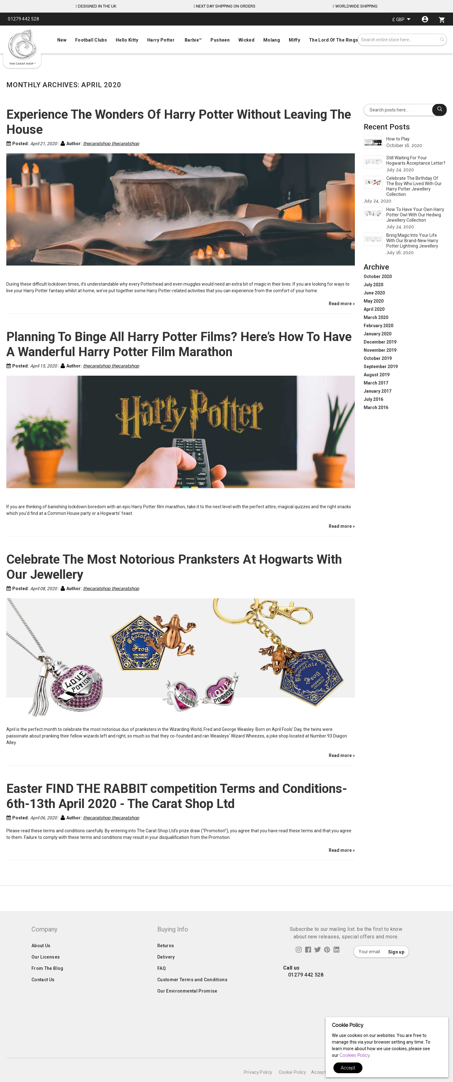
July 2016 (373, 399)
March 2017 (376, 382)
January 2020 (377, 333)
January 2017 (377, 391)
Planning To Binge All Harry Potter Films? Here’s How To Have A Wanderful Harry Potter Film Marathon (179, 344)
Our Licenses (45, 969)
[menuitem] (226, 39)
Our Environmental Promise (187, 1003)
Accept (348, 1067)
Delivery (166, 969)
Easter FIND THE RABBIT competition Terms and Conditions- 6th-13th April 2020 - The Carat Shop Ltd (176, 796)
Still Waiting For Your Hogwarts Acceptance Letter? (415, 160)
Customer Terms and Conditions (192, 992)
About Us (41, 958)
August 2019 (376, 374)
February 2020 (378, 325)
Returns (165, 958)
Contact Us (43, 992)
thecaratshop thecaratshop (111, 143)
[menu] (226, 38)
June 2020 (374, 292)
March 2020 (376, 317)
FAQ (161, 980)
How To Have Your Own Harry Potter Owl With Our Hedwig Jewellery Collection (415, 215)
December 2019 (380, 342)
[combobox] (402, 40)
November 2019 (380, 350)
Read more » (342, 303)
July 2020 (373, 284)
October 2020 (378, 276)
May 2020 (373, 301)
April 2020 (374, 309)
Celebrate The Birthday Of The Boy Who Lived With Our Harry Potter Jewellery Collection (414, 186)
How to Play (398, 138)
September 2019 (381, 366)
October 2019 (378, 358)
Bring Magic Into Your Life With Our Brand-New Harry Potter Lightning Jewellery (412, 240)
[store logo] (22, 47)
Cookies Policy (354, 1055)
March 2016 (376, 407)
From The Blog (47, 980)
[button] (401, 19)
